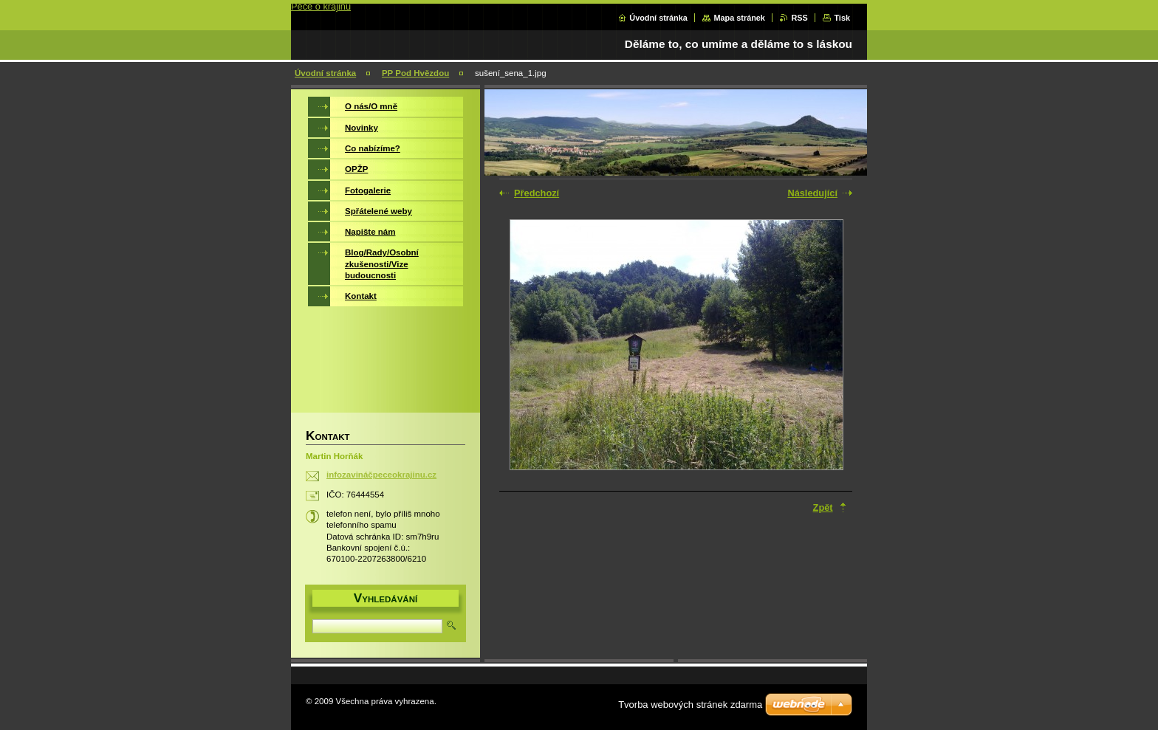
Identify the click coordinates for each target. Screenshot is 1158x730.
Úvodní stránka (658, 17)
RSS (799, 17)
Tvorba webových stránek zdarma (690, 704)
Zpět (823, 507)
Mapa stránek (739, 17)
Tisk (842, 17)
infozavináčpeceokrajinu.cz (381, 474)
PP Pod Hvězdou (415, 73)
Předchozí (536, 193)
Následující (812, 193)
